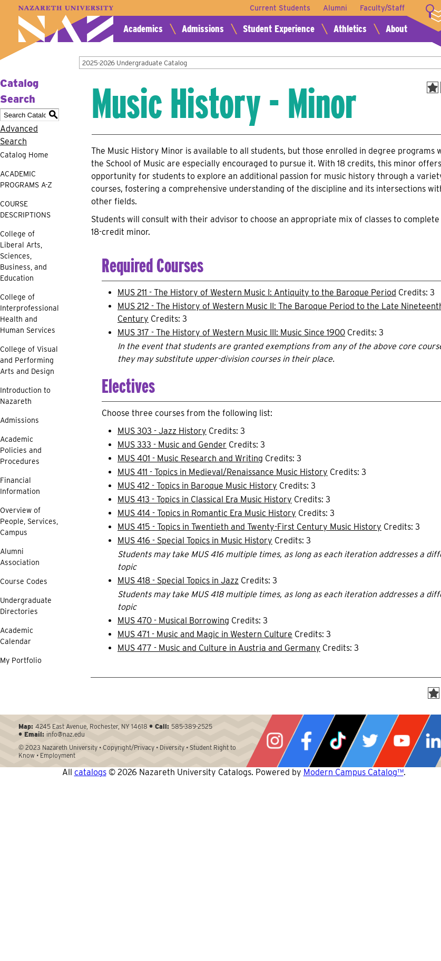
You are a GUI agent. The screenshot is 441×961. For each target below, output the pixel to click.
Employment (57, 755)
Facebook (306, 741)
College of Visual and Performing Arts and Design (29, 360)
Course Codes (23, 581)
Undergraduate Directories (26, 606)
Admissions (203, 28)
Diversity (172, 747)
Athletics (350, 28)
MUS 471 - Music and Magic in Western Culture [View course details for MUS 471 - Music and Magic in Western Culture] (204, 634)
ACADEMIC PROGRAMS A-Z (26, 179)
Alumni (335, 8)
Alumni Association (20, 557)
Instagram (274, 741)
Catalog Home (24, 155)
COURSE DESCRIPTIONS (25, 209)
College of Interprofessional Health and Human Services (29, 313)
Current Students (280, 8)
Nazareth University (65, 24)
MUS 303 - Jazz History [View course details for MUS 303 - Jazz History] (162, 431)
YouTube (401, 741)
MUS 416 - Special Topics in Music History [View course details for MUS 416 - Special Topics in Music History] (194, 541)
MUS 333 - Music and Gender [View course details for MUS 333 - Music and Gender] (172, 445)
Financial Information (20, 486)
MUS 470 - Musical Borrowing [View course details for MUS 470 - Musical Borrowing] (173, 621)
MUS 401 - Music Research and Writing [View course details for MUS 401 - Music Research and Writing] (190, 458)
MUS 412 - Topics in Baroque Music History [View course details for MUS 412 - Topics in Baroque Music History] (197, 486)
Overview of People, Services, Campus (29, 521)
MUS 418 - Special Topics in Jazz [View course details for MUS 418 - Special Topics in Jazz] (178, 581)
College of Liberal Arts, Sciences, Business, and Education (23, 256)
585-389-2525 (191, 726)
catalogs (90, 772)
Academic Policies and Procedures (21, 450)
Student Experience (279, 28)
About (396, 28)
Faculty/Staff (382, 8)
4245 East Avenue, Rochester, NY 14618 (91, 726)
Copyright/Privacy (128, 747)
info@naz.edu (65, 734)
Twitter (370, 741)
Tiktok (338, 741)
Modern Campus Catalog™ (353, 772)
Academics (143, 28)
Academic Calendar (16, 636)
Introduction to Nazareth (25, 395)
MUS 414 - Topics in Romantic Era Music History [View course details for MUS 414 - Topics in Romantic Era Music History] (206, 513)
